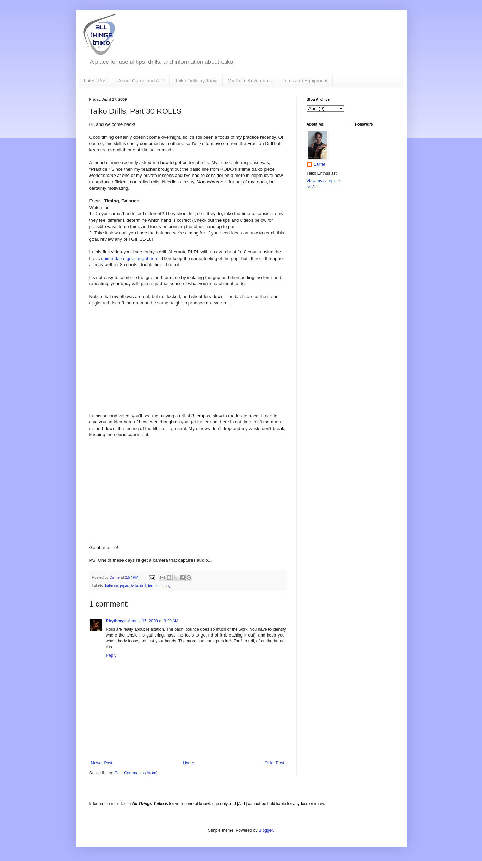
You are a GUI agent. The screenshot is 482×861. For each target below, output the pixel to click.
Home (188, 763)
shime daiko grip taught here (129, 258)
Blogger (266, 830)
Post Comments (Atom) (136, 773)
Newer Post (101, 763)
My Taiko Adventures (250, 80)
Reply (111, 655)
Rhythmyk (116, 621)
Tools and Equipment (305, 80)
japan (124, 585)
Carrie (320, 164)
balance (111, 585)
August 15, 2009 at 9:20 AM (153, 621)
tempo (153, 585)
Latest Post (96, 80)
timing (165, 585)
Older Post (274, 763)
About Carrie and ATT (141, 80)
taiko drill (138, 585)
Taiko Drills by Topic (196, 80)
